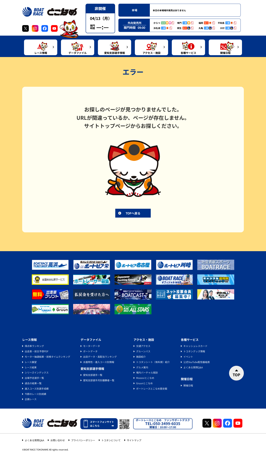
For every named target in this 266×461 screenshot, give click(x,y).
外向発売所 (134, 23)
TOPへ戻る (133, 213)
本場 (134, 10)
